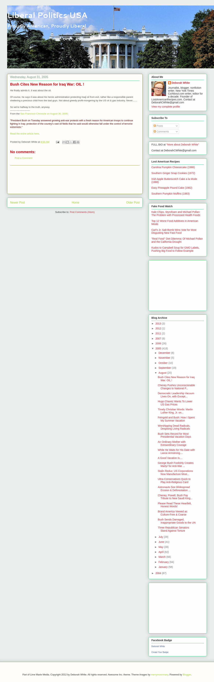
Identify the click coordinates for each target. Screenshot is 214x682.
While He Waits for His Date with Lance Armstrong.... (176, 451)
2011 (158, 333)
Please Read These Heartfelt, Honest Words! (174, 505)
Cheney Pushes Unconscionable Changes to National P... (176, 387)
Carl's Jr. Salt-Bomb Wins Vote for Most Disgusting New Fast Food (173, 231)
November (164, 357)
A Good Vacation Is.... (170, 457)
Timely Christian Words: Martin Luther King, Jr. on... (175, 411)
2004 (158, 573)
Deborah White (181, 82)
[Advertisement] (75, 179)
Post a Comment (23, 158)
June (161, 541)
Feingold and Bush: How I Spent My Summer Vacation (176, 419)
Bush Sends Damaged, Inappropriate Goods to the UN (177, 521)
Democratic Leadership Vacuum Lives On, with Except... (176, 395)
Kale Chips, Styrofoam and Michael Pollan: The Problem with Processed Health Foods (175, 213)
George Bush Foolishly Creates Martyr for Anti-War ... (176, 464)
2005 (158, 348)
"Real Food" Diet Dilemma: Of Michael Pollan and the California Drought (177, 240)
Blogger (187, 674)
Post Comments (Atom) (82, 212)
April (161, 551)
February (163, 562)
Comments (161, 131)
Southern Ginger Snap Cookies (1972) (173, 173)
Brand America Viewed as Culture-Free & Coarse (172, 513)
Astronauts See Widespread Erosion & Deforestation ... (174, 489)
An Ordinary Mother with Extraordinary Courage (172, 443)
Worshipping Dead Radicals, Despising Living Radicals (174, 427)
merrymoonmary (159, 674)
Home (75, 202)
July (161, 536)
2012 (158, 328)
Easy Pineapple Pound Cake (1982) (171, 187)
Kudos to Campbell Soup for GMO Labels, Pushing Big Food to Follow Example (175, 249)
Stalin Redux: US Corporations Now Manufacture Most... (175, 473)
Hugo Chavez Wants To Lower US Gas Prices (175, 403)
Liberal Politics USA (47, 15)
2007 (158, 338)
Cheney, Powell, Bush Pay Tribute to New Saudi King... (175, 497)
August (162, 372)
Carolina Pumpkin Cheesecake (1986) (173, 167)
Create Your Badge (159, 652)
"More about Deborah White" (182, 144)
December (164, 352)
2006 (158, 343)
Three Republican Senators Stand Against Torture (173, 529)
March (162, 556)
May (161, 547)
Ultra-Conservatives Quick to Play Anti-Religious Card (174, 481)
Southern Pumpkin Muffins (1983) (170, 193)
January (163, 566)
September (165, 367)
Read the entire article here (24, 133)
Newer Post (17, 202)
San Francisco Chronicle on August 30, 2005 (44, 113)
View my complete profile (165, 106)
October (163, 362)
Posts (158, 125)
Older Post (133, 202)
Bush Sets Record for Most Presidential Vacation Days (174, 435)
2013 (158, 323)
